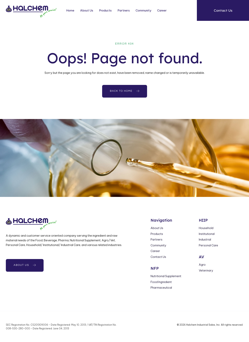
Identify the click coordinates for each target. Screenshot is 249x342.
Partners (123, 10)
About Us (86, 10)
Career (162, 10)
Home (70, 10)
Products (105, 10)
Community (143, 10)
